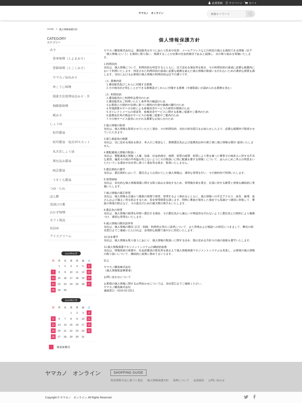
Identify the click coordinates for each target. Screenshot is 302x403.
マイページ (235, 2)
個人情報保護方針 (158, 380)
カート (253, 2)
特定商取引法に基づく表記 (127, 380)
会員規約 (198, 380)
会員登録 (217, 2)
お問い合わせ (216, 380)
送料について (181, 380)
